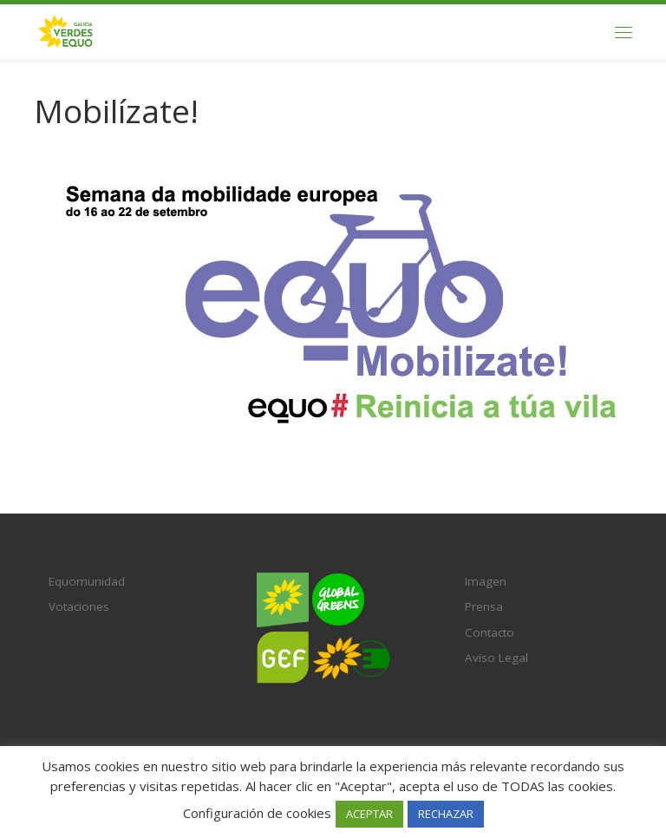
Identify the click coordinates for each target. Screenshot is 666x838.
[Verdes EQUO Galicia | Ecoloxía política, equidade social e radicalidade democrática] (65, 29)
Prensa (484, 606)
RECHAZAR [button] (445, 814)
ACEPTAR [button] (369, 814)
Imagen (485, 581)
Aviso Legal (496, 657)
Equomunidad (87, 581)
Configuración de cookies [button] (257, 813)
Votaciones (79, 606)
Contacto (489, 632)
